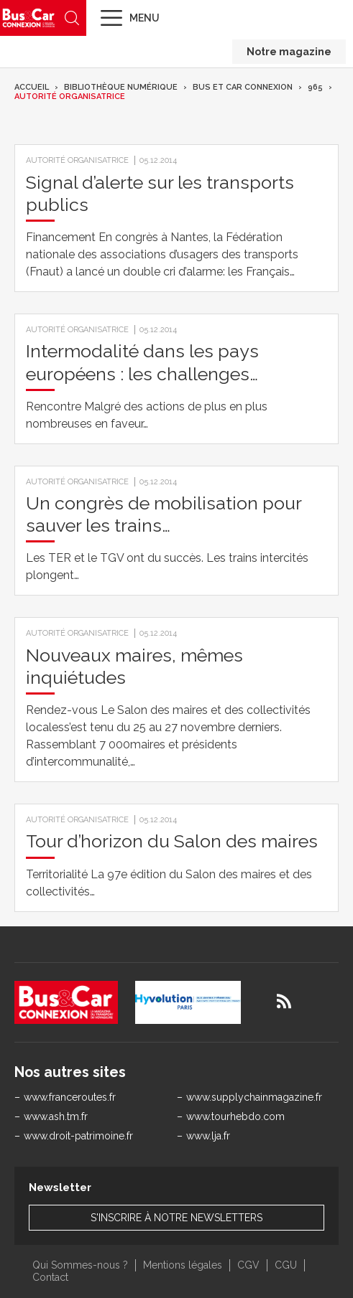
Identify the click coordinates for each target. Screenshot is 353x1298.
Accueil (31, 87)
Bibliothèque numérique (121, 87)
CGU (286, 1265)
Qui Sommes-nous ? (80, 1265)
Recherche (72, 18)
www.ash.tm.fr (56, 1116)
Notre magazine (289, 51)
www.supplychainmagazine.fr (254, 1097)
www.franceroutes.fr (70, 1097)
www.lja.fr (208, 1136)
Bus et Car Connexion (243, 87)
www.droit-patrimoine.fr (78, 1136)
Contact (50, 1277)
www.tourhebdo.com (235, 1116)
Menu (144, 18)
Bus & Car (29, 17)
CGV (248, 1265)
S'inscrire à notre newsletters (176, 1217)
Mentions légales (182, 1265)
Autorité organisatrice (69, 96)
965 (315, 87)
